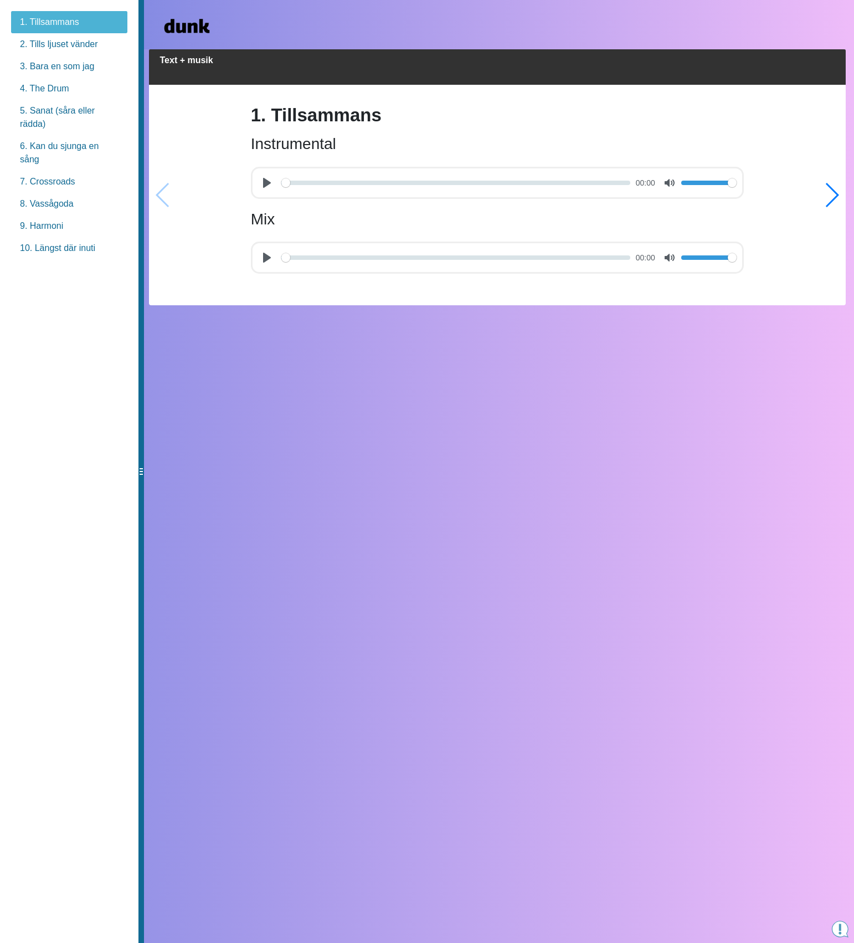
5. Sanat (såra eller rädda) (57, 117)
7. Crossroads (47, 181)
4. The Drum (44, 88)
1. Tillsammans (49, 22)
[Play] (268, 183)
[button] (831, 514)
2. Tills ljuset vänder (59, 44)
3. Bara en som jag (57, 66)
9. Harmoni (41, 225)
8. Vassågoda (47, 203)
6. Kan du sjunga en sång (59, 152)
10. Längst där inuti (57, 248)
